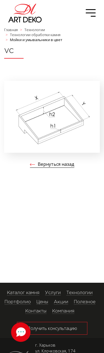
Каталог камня (23, 293)
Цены (42, 302)
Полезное (84, 302)
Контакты (36, 311)
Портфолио (17, 302)
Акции (61, 302)
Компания (63, 311)
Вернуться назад (56, 164)
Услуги (53, 293)
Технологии (79, 293)
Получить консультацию (52, 328)
